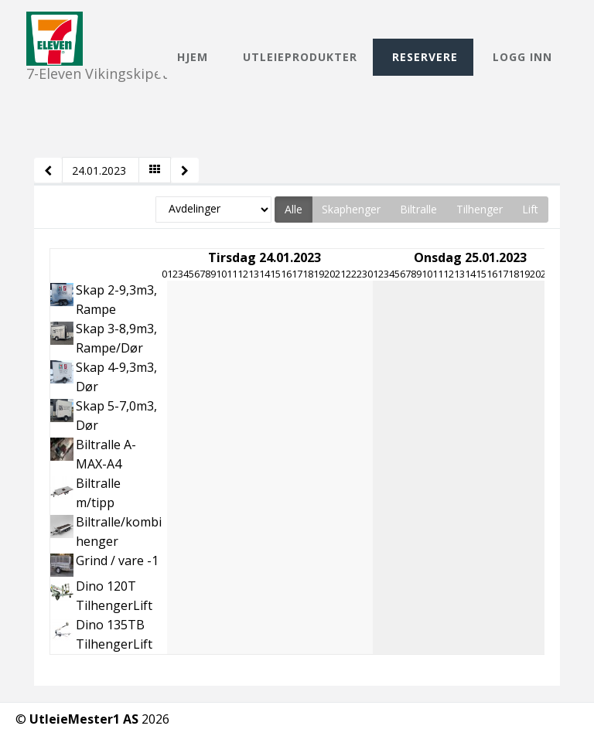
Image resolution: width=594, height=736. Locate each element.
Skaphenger (351, 209)
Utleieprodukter (300, 56)
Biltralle (418, 209)
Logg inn (522, 56)
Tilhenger (479, 209)
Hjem (192, 56)
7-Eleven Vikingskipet (97, 25)
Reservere (425, 56)
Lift (530, 209)
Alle (293, 209)
